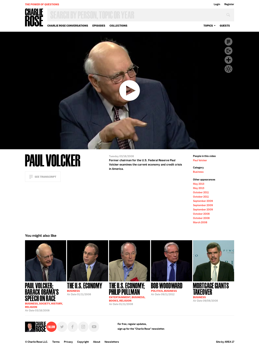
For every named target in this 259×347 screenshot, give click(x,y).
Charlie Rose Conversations (67, 25)
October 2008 (201, 214)
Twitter (62, 327)
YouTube (94, 327)
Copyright (83, 342)
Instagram (83, 327)
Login (217, 4)
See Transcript (45, 176)
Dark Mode (228, 69)
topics (208, 25)
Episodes (98, 25)
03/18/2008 (45, 296)
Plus (228, 60)
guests (225, 25)
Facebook (73, 327)
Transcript (228, 42)
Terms (56, 342)
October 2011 (201, 192)
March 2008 (200, 222)
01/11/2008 (84, 288)
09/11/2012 (167, 288)
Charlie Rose (34, 17)
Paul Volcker (200, 160)
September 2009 (203, 201)
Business (198, 172)
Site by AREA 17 (225, 342)
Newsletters (112, 342)
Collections (118, 25)
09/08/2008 (213, 291)
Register (229, 4)
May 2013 (198, 184)
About (96, 342)
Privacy (68, 342)
